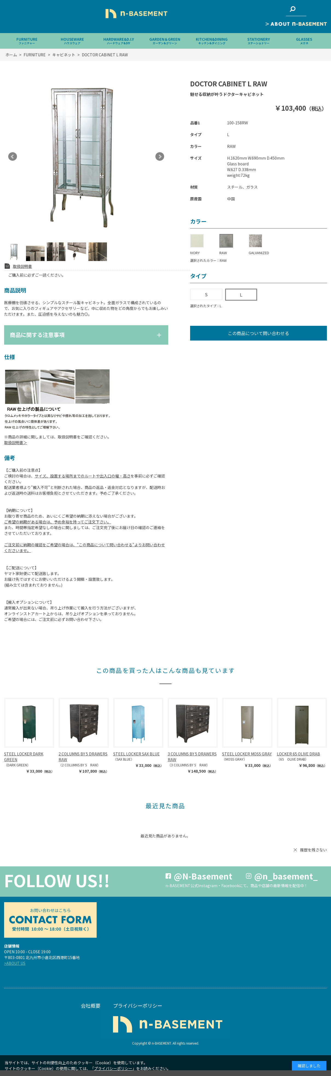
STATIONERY (258, 41)
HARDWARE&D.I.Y (118, 41)
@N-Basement (203, 876)
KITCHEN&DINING (212, 41)
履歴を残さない (313, 849)
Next (159, 156)
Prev (12, 156)
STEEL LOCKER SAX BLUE (136, 754)
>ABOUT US (14, 963)
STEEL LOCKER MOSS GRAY (247, 754)
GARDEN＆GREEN (164, 41)
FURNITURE (26, 41)
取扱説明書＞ (15, 442)
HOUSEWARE (72, 41)
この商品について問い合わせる (258, 333)
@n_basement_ (286, 876)
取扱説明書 (22, 266)
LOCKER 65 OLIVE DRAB (298, 754)
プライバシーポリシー (137, 1005)
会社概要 (90, 1005)
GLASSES (304, 41)
